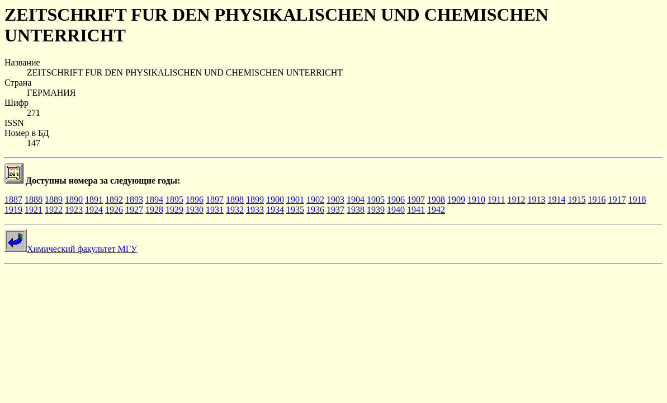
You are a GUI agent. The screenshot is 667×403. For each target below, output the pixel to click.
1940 (396, 209)
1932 (235, 209)
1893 (134, 199)
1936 (315, 209)
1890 (74, 199)
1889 (54, 199)
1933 (255, 209)
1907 (416, 199)
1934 (275, 209)
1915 (576, 199)
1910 (476, 199)
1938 (356, 209)
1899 (255, 199)
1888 (33, 199)
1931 (215, 209)
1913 (536, 199)
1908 (436, 199)
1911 (496, 199)
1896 (195, 199)
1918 (637, 199)
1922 (54, 209)
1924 (94, 209)
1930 (195, 209)
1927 (134, 209)
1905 (376, 199)
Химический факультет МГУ (70, 249)
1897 (215, 199)
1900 (275, 199)
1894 (154, 199)
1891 (94, 199)
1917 (617, 199)
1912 (516, 199)
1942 (436, 209)
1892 (114, 199)
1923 (74, 209)
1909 (456, 199)
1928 (154, 209)
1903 (335, 199)
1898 (235, 199)
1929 (174, 209)
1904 (356, 199)
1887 (13, 199)
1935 (295, 209)
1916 (596, 199)
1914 (556, 199)
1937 (335, 209)
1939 (376, 209)
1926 (114, 209)
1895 (174, 199)
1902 (315, 199)
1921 (33, 209)
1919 (13, 209)
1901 (295, 199)
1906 (396, 199)
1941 (416, 209)
